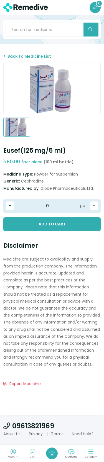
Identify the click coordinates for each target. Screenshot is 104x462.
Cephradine (32, 181)
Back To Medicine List (27, 56)
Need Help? (82, 434)
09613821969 (28, 425)
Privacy (36, 434)
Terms (57, 434)
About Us (12, 434)
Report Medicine (22, 383)
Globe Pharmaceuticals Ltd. (67, 188)
